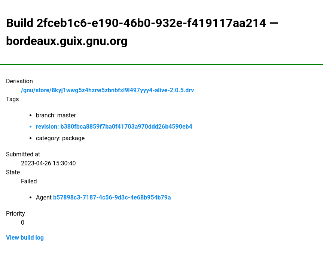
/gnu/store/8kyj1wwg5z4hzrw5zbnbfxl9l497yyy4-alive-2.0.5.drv (107, 90)
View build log (25, 237)
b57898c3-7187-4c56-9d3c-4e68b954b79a (112, 197)
